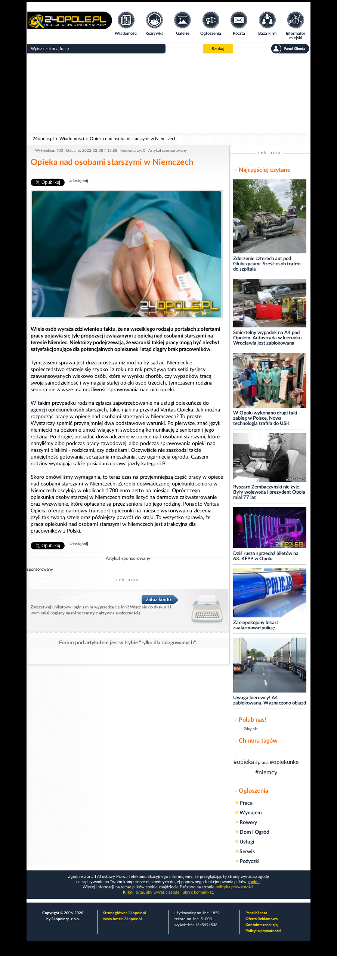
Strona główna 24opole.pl (124, 913)
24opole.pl (43, 138)
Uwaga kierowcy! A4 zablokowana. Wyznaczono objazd (269, 701)
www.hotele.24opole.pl (122, 919)
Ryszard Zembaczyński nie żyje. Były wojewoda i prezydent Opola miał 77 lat (269, 492)
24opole (250, 729)
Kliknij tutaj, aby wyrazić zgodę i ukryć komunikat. (168, 892)
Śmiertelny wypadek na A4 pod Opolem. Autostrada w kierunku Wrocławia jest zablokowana (267, 338)
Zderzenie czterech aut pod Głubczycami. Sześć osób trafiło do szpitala (266, 264)
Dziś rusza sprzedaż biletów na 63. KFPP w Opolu (266, 556)
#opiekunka (284, 762)
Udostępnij (78, 181)
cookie (254, 882)
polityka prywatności (234, 887)
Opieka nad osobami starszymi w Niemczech (133, 138)
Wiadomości (71, 138)
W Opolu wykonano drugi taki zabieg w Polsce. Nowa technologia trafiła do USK (265, 418)
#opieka (244, 762)
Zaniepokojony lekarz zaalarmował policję (256, 625)
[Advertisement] (168, 93)
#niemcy (266, 772)
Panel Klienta (256, 913)
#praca (262, 762)
